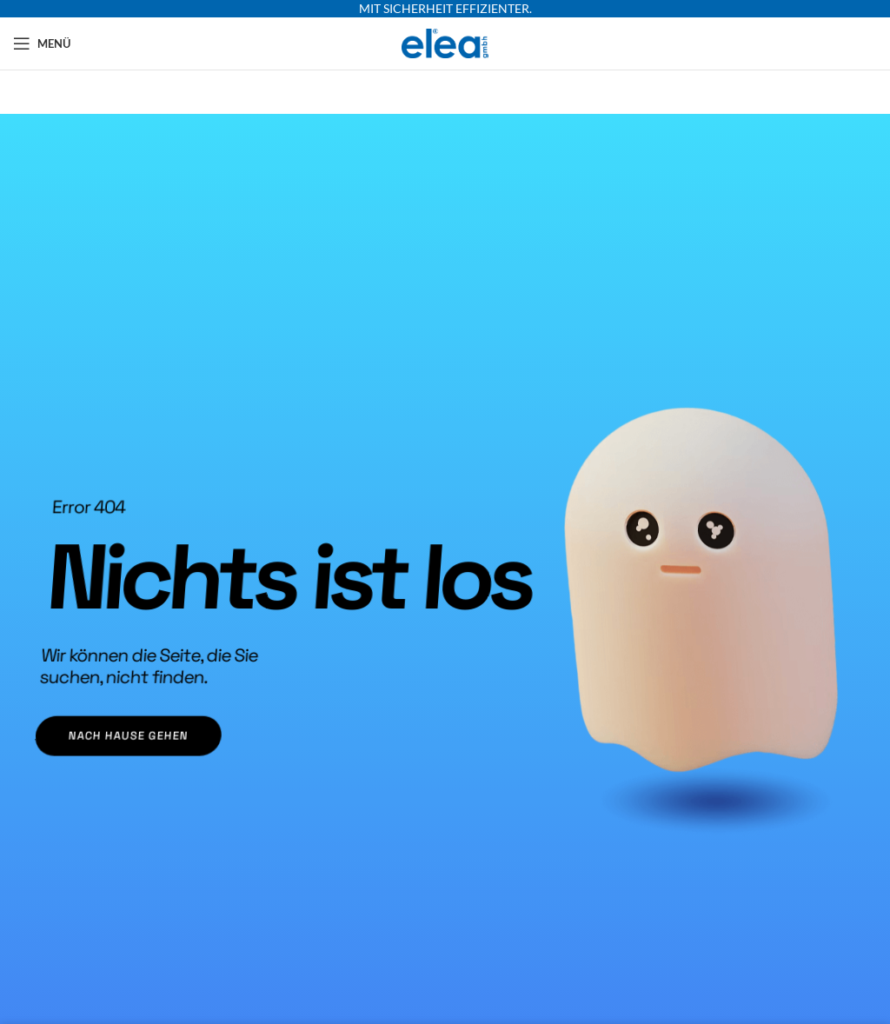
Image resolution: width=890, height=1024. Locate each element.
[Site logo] (445, 41)
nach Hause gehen (116, 733)
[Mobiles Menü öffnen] (41, 43)
